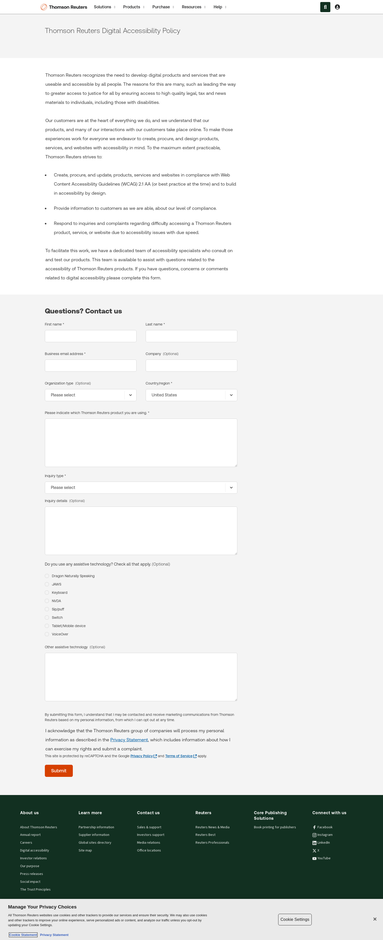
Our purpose (29, 866)
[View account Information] (337, 7)
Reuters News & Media (213, 827)
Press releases (31, 874)
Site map (85, 850)
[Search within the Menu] (325, 7)
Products (134, 7)
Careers (26, 842)
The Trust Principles (35, 889)
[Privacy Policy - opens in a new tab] (144, 756)
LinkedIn (321, 842)
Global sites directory (95, 842)
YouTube (321, 858)
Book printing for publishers (275, 827)
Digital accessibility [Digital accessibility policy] (34, 850)
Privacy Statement (129, 739)
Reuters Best (205, 835)
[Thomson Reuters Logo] (65, 7)
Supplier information (94, 835)
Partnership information (96, 827)
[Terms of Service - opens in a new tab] (181, 756)
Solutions (105, 7)
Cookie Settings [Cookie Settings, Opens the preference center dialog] (294, 919)
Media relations (148, 842)
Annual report (30, 835)
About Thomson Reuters (38, 827)
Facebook (322, 827)
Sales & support (149, 827)
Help (220, 7)
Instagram (322, 835)
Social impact (30, 881)
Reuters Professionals (212, 842)
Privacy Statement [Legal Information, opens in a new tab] (53, 935)
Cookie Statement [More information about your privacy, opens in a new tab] (23, 935)
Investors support (150, 835)
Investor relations (33, 858)
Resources (194, 7)
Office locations (149, 850)
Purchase (163, 7)
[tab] (105, 7)
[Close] (374, 919)
